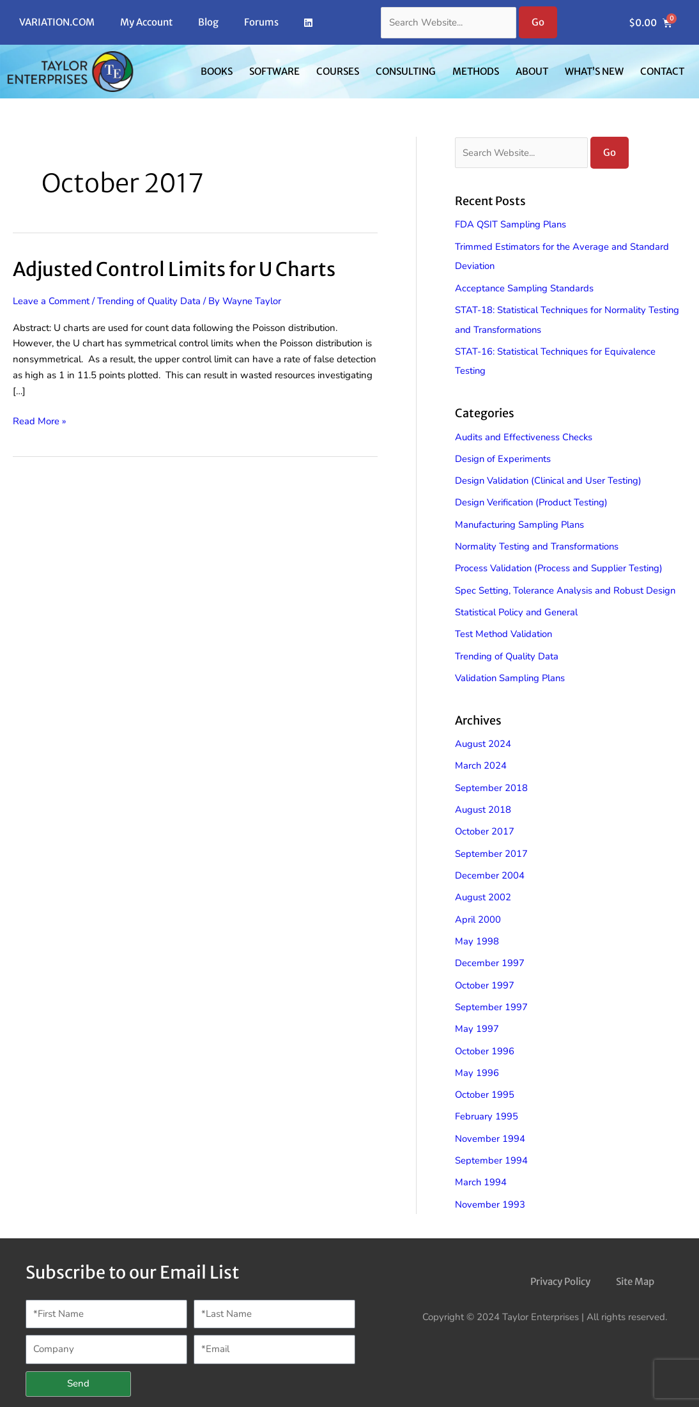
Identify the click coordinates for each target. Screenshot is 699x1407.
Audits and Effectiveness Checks (525, 433)
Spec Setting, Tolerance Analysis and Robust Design (567, 584)
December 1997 (490, 952)
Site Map (635, 1266)
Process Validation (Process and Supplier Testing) (560, 563)
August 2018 (483, 801)
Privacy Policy (560, 1266)
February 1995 (486, 1103)
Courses (337, 71)
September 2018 (491, 780)
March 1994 (481, 1168)
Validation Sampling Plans (511, 671)
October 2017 (485, 823)
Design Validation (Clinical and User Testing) (550, 477)
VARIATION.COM (57, 22)
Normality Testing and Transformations (538, 541)
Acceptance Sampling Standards (525, 287)
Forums (261, 22)
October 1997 (485, 973)
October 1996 (485, 1039)
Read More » (39, 420)
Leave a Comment (51, 300)
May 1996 (477, 1060)
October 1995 (485, 1081)
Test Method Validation (504, 628)
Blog (208, 22)
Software (274, 71)
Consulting (406, 71)
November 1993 (490, 1189)
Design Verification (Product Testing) (532, 498)
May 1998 (477, 931)
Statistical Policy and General (517, 606)
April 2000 (478, 909)
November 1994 (490, 1125)
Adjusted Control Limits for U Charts (175, 269)
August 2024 (483, 736)
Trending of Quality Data (150, 300)
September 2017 (491, 844)
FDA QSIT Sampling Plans (512, 225)
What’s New (594, 71)
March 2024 (481, 758)
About (532, 71)
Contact (662, 71)
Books (217, 71)
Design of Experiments (503, 455)
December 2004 (490, 866)
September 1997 (491, 995)
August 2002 (483, 887)
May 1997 (477, 1017)
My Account (146, 22)
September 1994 (491, 1146)
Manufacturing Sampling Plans (521, 520)
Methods (475, 71)
